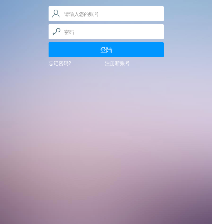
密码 (69, 32)
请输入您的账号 (81, 14)
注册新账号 (117, 63)
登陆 (106, 49)
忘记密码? (60, 63)
